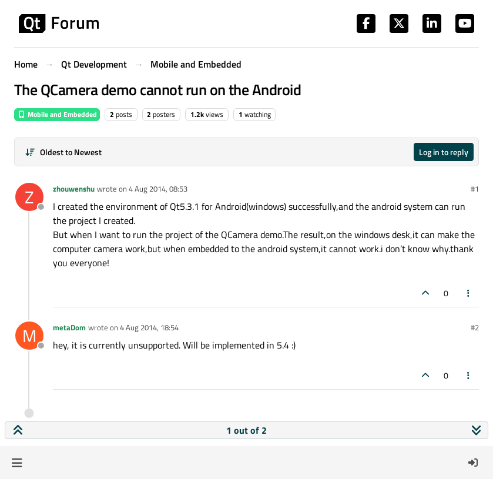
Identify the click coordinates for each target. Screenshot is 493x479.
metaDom (69, 327)
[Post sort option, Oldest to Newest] (63, 152)
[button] (17, 462)
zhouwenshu (74, 189)
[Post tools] (468, 293)
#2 (475, 327)
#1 (475, 189)
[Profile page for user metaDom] (29, 335)
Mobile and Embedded (57, 114)
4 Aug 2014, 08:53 (158, 189)
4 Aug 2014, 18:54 (149, 327)
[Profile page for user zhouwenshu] (29, 197)
